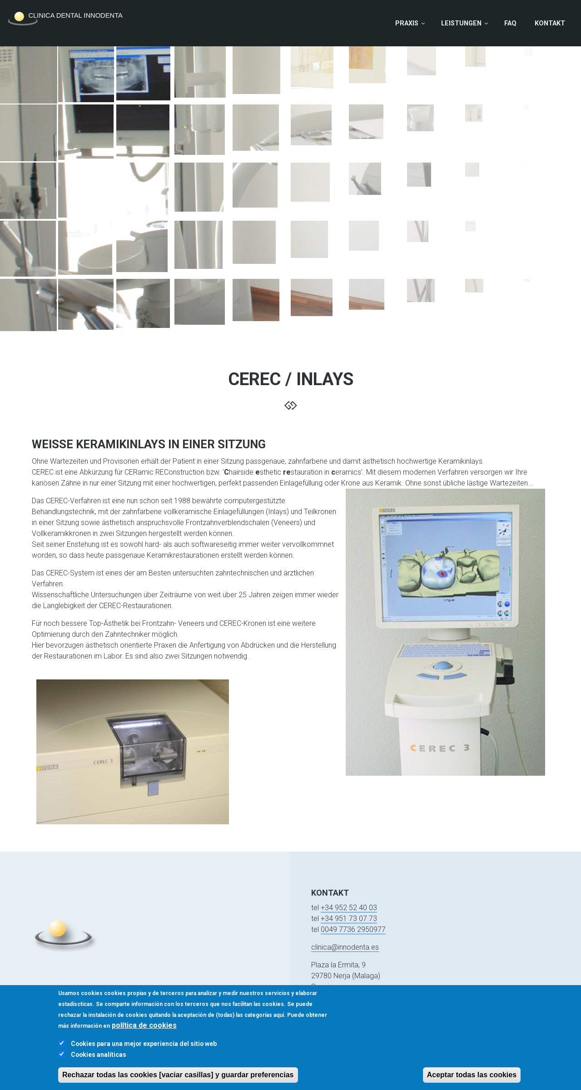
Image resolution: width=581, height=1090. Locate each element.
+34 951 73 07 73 (349, 918)
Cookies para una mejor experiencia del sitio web (144, 1050)
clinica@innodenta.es (345, 947)
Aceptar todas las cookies (471, 1081)
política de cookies (144, 1032)
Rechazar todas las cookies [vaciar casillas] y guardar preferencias (178, 1081)
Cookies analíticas (98, 1061)
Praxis (406, 23)
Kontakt (550, 23)
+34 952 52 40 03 (349, 907)
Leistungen (461, 23)
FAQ (510, 23)
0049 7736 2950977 (353, 929)
